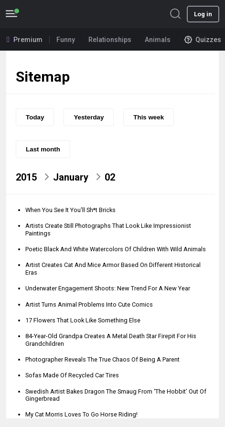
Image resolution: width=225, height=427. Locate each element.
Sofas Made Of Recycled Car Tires (72, 375)
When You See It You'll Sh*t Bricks (70, 210)
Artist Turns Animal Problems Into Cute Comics (89, 304)
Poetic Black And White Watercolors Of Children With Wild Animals (115, 249)
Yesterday (89, 117)
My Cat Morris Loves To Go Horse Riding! (81, 414)
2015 (26, 177)
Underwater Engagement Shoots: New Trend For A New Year (107, 288)
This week (148, 117)
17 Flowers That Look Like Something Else (82, 320)
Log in (203, 14)
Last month (43, 149)
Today (35, 117)
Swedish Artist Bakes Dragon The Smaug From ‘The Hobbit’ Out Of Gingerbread (115, 395)
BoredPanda (56, 14)
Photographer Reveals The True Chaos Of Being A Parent (102, 359)
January (70, 177)
